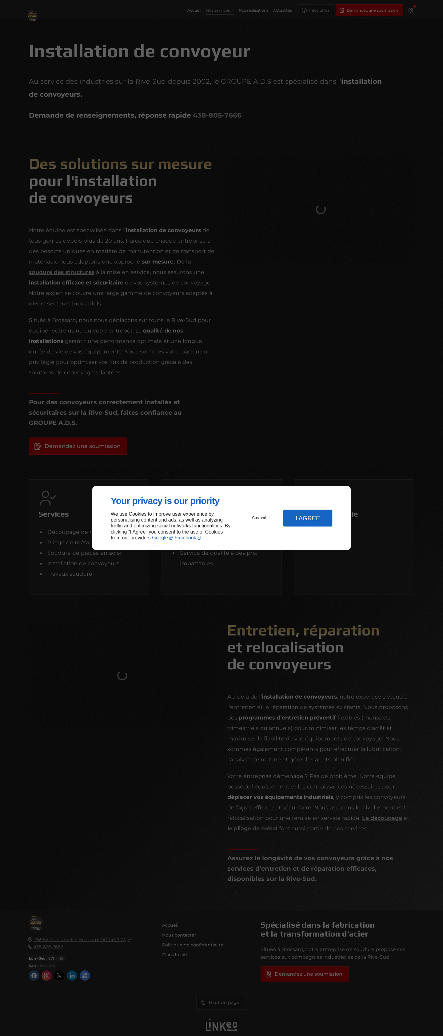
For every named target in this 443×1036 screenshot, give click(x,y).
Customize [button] (261, 518)
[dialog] (221, 518)
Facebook (185, 537)
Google (160, 537)
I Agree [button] (307, 518)
